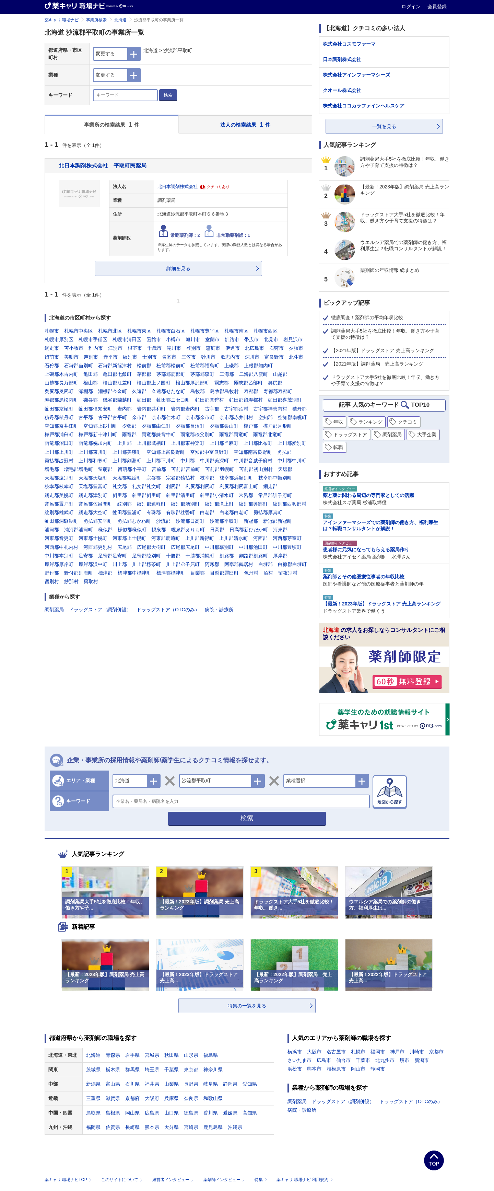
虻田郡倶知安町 (95, 409)
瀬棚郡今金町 (112, 391)
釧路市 (232, 339)
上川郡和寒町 (93, 460)
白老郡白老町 (234, 512)
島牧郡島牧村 (224, 391)
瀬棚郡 (86, 391)
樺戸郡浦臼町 (59, 434)
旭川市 (193, 339)
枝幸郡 (207, 478)
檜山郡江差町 (117, 382)
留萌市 (52, 357)
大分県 (171, 1127)
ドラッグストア (350, 434)
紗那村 (71, 581)
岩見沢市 (293, 339)
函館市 (153, 339)
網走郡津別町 (93, 495)
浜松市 (294, 1069)
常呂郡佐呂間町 (95, 504)
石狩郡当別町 (78, 365)
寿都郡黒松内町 (61, 400)
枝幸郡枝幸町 (59, 486)
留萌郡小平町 (132, 469)
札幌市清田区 (127, 339)
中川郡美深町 (214, 460)
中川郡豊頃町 (287, 547)
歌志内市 (230, 357)
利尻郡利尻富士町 (239, 486)
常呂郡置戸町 (59, 504)
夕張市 (296, 348)
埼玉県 (152, 1069)
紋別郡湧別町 (185, 504)
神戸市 (397, 1051)
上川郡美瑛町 (127, 452)
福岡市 (377, 1051)
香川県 (210, 1112)
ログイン (411, 6)
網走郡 (270, 486)
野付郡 (52, 573)
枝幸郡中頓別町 (275, 478)
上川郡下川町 (160, 460)
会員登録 (437, 6)
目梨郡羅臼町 (224, 573)
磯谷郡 (90, 400)
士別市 (149, 357)
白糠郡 (265, 564)
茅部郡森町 (202, 374)
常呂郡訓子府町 (275, 495)
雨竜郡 (129, 434)
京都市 (436, 1051)
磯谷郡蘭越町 (117, 400)
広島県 (152, 1112)
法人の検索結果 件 (245, 124)
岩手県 (132, 1055)
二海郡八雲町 (253, 374)
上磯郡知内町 (258, 365)
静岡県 (230, 1084)
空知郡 (265, 417)
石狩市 (276, 348)
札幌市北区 (110, 331)
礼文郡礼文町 (146, 486)
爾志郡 (221, 382)
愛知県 (250, 1084)
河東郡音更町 (59, 538)
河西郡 (260, 538)
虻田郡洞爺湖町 (61, 521)
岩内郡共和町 (151, 409)
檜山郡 (90, 382)
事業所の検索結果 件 (111, 124)
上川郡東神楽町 (187, 443)
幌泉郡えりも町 (188, 529)
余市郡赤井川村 (236, 417)
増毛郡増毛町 (78, 469)
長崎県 (132, 1127)
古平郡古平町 (112, 417)
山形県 (191, 1055)
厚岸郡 (280, 555)
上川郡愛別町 (292, 443)
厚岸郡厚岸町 (59, 564)
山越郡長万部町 (61, 382)
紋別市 (130, 357)
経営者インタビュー (173, 1179)
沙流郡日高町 (190, 521)
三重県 (93, 1098)
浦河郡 (52, 529)
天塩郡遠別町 (59, 478)
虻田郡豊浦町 (127, 512)
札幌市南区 (236, 331)
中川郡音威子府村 (253, 460)
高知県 (250, 1112)
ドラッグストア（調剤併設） (100, 609)
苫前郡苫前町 (185, 469)
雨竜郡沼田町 (59, 443)
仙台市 (343, 1060)
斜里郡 (120, 495)
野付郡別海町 (78, 573)
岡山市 (358, 1069)
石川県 (132, 1084)
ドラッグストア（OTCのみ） (168, 609)
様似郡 (105, 529)
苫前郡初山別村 (256, 469)
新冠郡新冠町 (277, 521)
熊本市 (314, 1069)
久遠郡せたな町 (168, 391)
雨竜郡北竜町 (267, 434)
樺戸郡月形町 (277, 426)
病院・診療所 (219, 609)
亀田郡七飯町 (117, 374)
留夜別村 (287, 573)
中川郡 (187, 460)
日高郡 (217, 529)
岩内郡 (124, 409)
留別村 (52, 581)
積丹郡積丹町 (59, 417)
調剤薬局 (54, 609)
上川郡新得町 (199, 538)
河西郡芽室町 (287, 538)
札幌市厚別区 (59, 339)
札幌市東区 (139, 331)
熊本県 (152, 1127)
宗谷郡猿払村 (180, 478)
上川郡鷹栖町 (151, 443)
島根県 (113, 1112)
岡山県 (132, 1112)
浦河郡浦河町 (78, 529)
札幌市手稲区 (93, 339)
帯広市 (251, 339)
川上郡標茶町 (146, 564)
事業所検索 (96, 20)
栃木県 (113, 1069)
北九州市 (385, 1060)
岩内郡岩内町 (185, 409)
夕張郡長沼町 (190, 426)
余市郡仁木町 (166, 417)
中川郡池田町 (253, 547)
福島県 (210, 1055)
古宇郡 (212, 409)
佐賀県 (113, 1127)
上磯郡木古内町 (61, 374)
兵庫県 (171, 1098)
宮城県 (152, 1055)
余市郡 (139, 417)
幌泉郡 (159, 529)
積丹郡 (299, 409)
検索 (168, 94)
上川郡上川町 (59, 452)
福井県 (152, 1084)
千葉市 (363, 1060)
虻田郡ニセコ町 (173, 400)
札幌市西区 (266, 331)
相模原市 (336, 1069)
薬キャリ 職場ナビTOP (69, 1179)
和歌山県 (213, 1098)
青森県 (113, 1055)
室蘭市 (212, 339)
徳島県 (191, 1112)
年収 (338, 422)
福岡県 (93, 1127)
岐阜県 (210, 1084)
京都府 (132, 1098)
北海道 (120, 20)
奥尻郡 (275, 382)
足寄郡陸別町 (146, 555)
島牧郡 (197, 391)
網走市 (52, 348)
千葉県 (171, 1069)
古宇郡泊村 (236, 409)
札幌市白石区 (170, 331)
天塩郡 (285, 469)
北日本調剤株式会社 (177, 186)
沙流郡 (163, 521)
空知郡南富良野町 (253, 452)
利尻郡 (173, 486)
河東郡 (280, 529)
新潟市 (421, 1060)
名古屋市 (336, 1051)
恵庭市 (213, 348)
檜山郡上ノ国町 (153, 382)
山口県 (171, 1112)
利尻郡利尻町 (200, 486)
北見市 (271, 339)
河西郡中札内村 (61, 547)
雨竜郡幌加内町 (95, 443)
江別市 (115, 348)
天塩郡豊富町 (93, 486)
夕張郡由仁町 (156, 426)
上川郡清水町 (233, 538)
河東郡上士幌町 (129, 538)
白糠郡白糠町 (292, 564)
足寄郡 (86, 555)
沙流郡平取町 (224, 521)
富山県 (113, 1084)
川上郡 (120, 564)
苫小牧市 (73, 348)
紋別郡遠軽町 (151, 504)
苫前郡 (159, 469)
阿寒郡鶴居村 (238, 564)
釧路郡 (227, 555)
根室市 (135, 348)
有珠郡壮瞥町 (180, 512)
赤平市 (110, 357)
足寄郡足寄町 (112, 555)
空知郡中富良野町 (209, 452)
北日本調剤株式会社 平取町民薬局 (102, 165)
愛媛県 (230, 1112)
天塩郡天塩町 (93, 478)
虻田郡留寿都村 (246, 400)
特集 (262, 1179)
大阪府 (152, 1098)
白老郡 (207, 512)
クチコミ (407, 422)
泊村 (268, 573)
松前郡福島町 (204, 365)
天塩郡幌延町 (127, 478)
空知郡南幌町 (292, 417)
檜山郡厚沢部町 (192, 382)
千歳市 (154, 348)
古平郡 (86, 417)
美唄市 (71, 357)
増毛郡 (52, 469)
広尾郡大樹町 (151, 547)
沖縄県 (235, 1127)
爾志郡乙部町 (248, 382)
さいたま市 (299, 1060)
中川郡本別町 (59, 555)
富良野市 (274, 357)
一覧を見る (384, 126)
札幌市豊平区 (204, 331)
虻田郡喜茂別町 (285, 400)
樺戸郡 (251, 426)
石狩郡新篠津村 (115, 365)
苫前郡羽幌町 (219, 469)
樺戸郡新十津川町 (98, 434)
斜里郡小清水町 (217, 495)
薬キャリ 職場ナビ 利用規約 (305, 1179)
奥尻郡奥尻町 (59, 391)
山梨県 (171, 1084)
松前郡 (144, 365)
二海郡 (227, 374)
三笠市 (188, 357)
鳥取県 (93, 1112)
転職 (338, 447)
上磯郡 (231, 365)
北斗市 (296, 357)
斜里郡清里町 (180, 495)
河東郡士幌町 (93, 538)
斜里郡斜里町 (146, 495)
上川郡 (124, 443)
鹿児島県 (213, 1127)
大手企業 (426, 434)
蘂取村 (91, 581)
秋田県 (171, 1055)
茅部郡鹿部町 (170, 374)
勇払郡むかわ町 (134, 521)
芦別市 (91, 357)
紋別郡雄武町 (59, 512)
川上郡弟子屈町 (183, 564)
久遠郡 (139, 391)
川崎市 (417, 1051)
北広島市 (254, 348)
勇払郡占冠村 (59, 460)
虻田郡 (144, 400)
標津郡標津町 (170, 573)
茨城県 (93, 1069)
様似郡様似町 (132, 529)
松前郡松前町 (170, 365)
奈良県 (191, 1098)
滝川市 (174, 348)
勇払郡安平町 (97, 521)
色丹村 (251, 573)
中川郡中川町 (292, 460)
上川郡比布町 (258, 443)
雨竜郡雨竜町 (233, 434)
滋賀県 (113, 1098)
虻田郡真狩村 (209, 400)
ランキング (370, 422)
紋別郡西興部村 (289, 504)
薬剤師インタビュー (224, 1179)
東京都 (191, 1069)
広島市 (324, 1060)
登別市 (193, 348)
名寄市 (169, 357)
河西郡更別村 (97, 547)
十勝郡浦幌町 (200, 555)
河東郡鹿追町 (165, 538)
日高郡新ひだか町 (249, 529)
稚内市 (96, 348)
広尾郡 (124, 547)
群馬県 (132, 1069)
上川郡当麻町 (224, 443)
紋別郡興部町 (253, 504)
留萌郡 (105, 469)
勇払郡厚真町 (268, 512)
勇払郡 (284, 452)
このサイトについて (122, 1179)
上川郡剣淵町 (127, 460)
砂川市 (208, 357)
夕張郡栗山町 (224, 426)
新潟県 (93, 1084)
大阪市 (314, 1051)
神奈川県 (213, 1069)
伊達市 (232, 348)
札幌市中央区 (78, 331)
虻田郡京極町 (59, 409)
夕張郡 (129, 426)
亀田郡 (90, 374)
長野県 (191, 1084)
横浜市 (294, 1051)
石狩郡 (52, 365)
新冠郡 (251, 521)
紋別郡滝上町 (219, 504)
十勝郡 (173, 555)
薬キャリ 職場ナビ (62, 20)
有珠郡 (153, 512)
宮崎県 (191, 1127)
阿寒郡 (212, 564)
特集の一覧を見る (247, 1005)
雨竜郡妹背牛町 (158, 434)
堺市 (404, 1060)
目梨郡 (197, 573)
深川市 (252, 357)
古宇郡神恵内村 (270, 409)
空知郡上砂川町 (100, 426)
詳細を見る (178, 268)
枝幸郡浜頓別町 (236, 478)
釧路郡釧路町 (253, 555)
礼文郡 (120, 486)
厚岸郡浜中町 (93, 564)
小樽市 (173, 339)
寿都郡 (251, 391)
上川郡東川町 (93, 452)
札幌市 (52, 331)
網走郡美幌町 (59, 495)
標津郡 (105, 573)
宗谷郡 (153, 478)
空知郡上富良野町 (165, 452)
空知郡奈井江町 (61, 426)
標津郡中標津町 (134, 573)
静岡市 (377, 1069)
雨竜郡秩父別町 (197, 434)
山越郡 (280, 374)
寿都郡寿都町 (277, 391)
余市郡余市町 (200, 417)
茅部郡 (144, 374)
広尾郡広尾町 (185, 547)
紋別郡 (124, 504)
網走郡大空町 (93, 512)
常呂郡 (246, 495)
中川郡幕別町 (219, 547)
